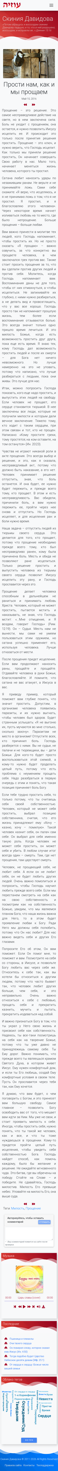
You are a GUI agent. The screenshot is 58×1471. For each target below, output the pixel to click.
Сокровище (36, 1417)
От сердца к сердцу (25, 1391)
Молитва (6, 1391)
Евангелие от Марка (37, 1399)
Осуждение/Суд (23, 1416)
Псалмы (40, 1408)
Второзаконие (45, 1403)
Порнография (22, 1398)
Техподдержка (45, 1465)
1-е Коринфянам (25, 1395)
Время (46, 1410)
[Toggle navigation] (51, 5)
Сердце (44, 1416)
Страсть (28, 1410)
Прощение (33, 1208)
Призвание (32, 1403)
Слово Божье (11, 1409)
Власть (42, 1394)
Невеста (46, 1399)
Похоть (7, 1406)
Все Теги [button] (29, 1440)
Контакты (29, 1465)
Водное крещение (3, 1402)
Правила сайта (13, 1465)
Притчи (47, 1406)
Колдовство (13, 1396)
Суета (7, 1397)
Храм (50, 1394)
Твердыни (17, 1411)
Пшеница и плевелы (22, 1338)
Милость (17, 1208)
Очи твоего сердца (20, 1343)
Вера (28, 1403)
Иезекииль (43, 1391)
